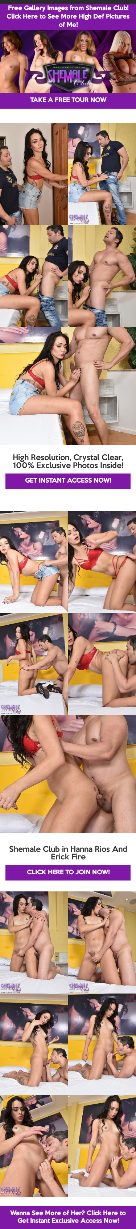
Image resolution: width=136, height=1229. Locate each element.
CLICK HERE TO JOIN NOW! (68, 872)
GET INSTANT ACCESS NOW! (68, 481)
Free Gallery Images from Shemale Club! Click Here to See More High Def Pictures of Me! (68, 17)
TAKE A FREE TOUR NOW (68, 100)
